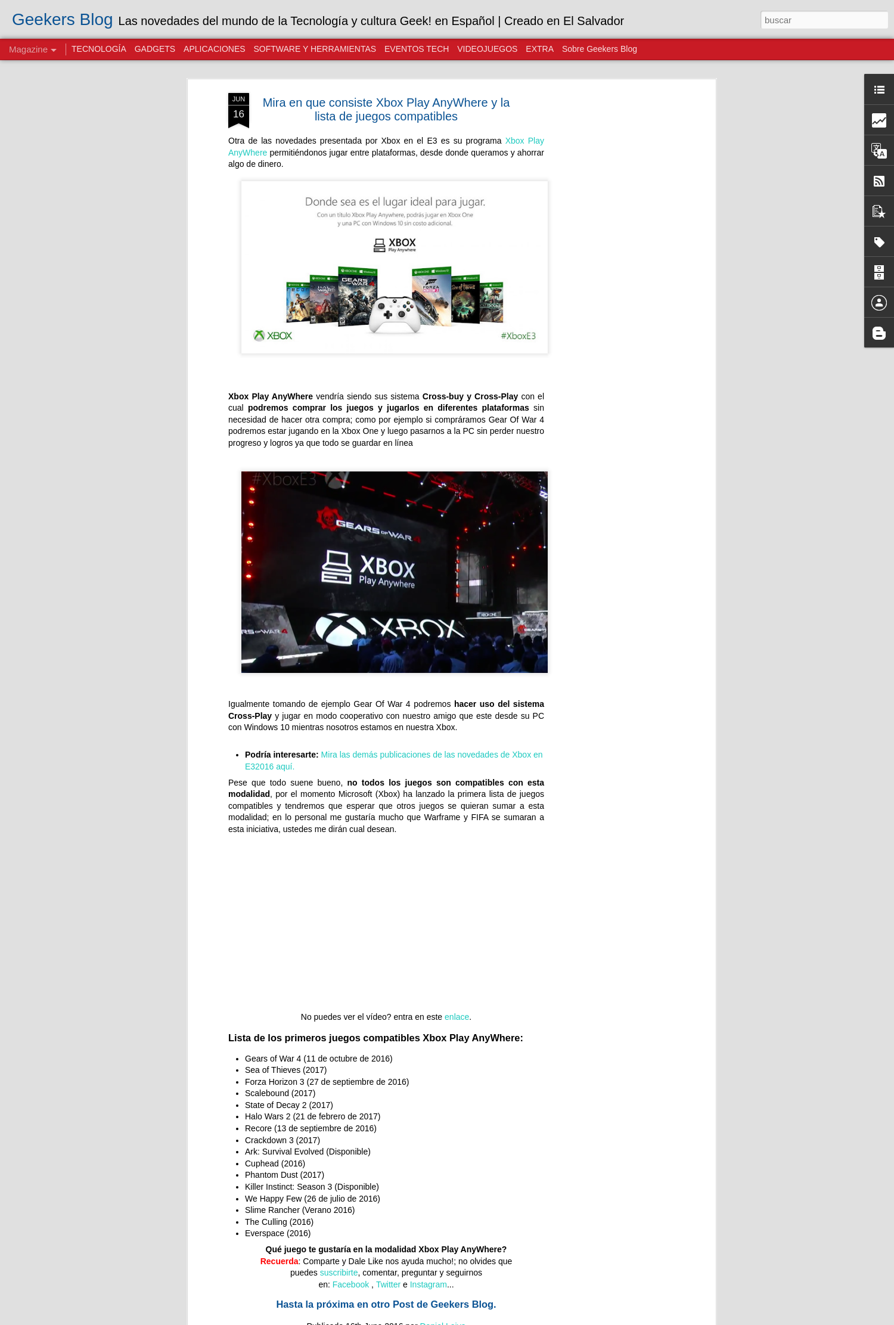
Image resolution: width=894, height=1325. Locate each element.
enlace (457, 1017)
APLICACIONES (214, 49)
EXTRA (540, 49)
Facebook (352, 1284)
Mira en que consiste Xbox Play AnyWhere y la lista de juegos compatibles (386, 109)
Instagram (428, 1284)
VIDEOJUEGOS (487, 49)
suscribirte (339, 1272)
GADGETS (155, 49)
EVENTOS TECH (416, 49)
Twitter (388, 1284)
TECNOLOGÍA (99, 49)
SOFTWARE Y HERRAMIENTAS (314, 49)
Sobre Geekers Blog (599, 49)
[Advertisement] (609, 281)
